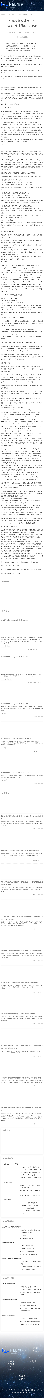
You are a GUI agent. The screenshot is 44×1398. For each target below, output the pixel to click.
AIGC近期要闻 (8, 1221)
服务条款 (22, 1379)
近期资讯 (5, 793)
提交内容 (11, 1369)
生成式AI (24, 1235)
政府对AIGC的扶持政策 (8, 1243)
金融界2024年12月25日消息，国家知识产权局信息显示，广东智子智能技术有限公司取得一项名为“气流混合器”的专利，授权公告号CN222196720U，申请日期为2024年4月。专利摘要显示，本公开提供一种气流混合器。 (21, 923)
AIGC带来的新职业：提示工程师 (30, 1324)
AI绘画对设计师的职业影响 (28, 1305)
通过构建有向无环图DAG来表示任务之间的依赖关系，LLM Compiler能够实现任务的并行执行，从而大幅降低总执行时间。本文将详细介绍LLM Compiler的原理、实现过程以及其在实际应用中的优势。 (22, 743)
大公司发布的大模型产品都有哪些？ (12, 1227)
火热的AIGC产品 (6, 1200)
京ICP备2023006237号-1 (24, 1392)
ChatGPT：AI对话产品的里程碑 (30, 1167)
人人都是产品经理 (32, 649)
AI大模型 (18, 15)
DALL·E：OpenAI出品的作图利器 (30, 1195)
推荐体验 (5, 582)
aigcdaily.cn (17, 1390)
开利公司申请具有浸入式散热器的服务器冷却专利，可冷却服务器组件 (21, 1078)
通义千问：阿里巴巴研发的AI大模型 (31, 1178)
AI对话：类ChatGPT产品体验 (10, 1164)
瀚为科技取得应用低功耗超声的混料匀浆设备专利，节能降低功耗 (20, 982)
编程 (30, 15)
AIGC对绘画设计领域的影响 (9, 1299)
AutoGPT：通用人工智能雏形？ (30, 1203)
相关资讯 (5, 611)
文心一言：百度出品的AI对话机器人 (31, 1170)
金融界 (35, 828)
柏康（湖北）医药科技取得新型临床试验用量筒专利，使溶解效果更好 (21, 950)
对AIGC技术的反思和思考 (28, 1269)
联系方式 (36, 1351)
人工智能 (25, 15)
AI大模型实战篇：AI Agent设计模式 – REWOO (14, 620)
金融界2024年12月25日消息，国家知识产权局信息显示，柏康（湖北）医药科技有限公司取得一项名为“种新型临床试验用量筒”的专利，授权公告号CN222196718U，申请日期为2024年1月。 (22, 955)
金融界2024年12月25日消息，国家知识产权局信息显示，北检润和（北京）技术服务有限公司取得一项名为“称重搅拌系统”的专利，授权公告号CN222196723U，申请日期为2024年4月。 (22, 1018)
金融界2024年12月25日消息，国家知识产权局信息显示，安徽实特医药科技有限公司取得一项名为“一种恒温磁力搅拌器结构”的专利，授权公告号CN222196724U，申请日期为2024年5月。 (22, 823)
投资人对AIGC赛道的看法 (28, 1248)
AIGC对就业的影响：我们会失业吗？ (12, 1258)
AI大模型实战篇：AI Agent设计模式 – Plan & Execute (16, 657)
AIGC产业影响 (8, 1278)
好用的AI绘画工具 (7, 1182)
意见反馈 (33, 1361)
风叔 (35, 716)
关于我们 (36, 1348)
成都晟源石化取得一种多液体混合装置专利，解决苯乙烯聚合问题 (20, 850)
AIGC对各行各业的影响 (8, 1315)
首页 (8, 15)
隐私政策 (22, 1376)
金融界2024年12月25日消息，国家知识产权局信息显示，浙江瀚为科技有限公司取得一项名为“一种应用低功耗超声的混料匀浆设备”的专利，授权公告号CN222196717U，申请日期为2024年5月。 (22, 987)
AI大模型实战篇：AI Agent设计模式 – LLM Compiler (16, 738)
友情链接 (11, 1367)
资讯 (13, 15)
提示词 (9, 679)
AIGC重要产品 (8, 1158)
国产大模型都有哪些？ (27, 1233)
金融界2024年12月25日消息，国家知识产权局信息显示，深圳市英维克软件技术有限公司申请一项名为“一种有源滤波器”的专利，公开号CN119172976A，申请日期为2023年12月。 (22, 889)
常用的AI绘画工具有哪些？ (28, 1303)
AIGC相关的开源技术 (27, 1238)
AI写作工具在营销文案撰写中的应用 (31, 1289)
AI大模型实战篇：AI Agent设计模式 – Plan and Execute (17, 772)
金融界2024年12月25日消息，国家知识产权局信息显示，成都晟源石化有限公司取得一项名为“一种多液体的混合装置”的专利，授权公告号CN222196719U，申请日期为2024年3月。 (21, 855)
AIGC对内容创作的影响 (8, 1284)
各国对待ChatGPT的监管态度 (29, 1254)
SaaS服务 (11, 1364)
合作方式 (11, 1361)
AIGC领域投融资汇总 (27, 1246)
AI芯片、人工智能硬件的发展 (29, 1318)
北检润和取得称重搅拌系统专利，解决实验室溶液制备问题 (18, 1014)
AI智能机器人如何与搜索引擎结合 (30, 1321)
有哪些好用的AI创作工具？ (28, 1287)
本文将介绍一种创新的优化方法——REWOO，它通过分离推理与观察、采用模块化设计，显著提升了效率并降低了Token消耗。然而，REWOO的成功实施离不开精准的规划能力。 (22, 708)
